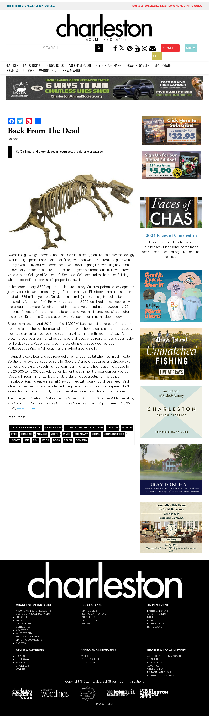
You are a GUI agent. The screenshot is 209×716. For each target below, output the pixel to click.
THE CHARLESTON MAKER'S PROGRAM (31, 6)
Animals (42, 434)
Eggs (45, 440)
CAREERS (21, 643)
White (54, 434)
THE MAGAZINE (72, 70)
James (66, 434)
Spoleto (81, 440)
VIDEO (84, 656)
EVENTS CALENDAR (157, 610)
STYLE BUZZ (22, 665)
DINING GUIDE (89, 610)
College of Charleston (25, 427)
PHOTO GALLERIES (91, 659)
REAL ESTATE (162, 64)
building (26, 434)
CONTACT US (23, 627)
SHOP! (190, 48)
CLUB (156, 56)
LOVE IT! (20, 669)
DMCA (109, 704)
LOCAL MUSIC (89, 662)
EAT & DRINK (31, 64)
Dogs (56, 440)
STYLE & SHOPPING (108, 64)
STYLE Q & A (22, 659)
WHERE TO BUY (24, 633)
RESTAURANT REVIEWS (93, 614)
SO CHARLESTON (80, 64)
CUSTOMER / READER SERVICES (33, 614)
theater (112, 427)
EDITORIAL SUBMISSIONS (29, 640)
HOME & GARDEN (137, 64)
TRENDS (20, 656)
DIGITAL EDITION (25, 623)
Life (26, 440)
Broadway (81, 434)
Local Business (114, 434)
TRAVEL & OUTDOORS (20, 70)
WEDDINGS (47, 70)
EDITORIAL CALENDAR (28, 636)
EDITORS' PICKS (155, 623)
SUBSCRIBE (170, 48)
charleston (53, 427)
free (14, 434)
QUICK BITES (88, 617)
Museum (127, 427)
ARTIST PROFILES (156, 614)
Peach (68, 440)
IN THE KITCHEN (90, 620)
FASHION (20, 662)
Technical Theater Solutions (84, 427)
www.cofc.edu (27, 408)
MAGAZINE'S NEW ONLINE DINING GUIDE (167, 6)
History (15, 440)
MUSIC (150, 617)
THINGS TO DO (54, 64)
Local (96, 434)
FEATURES (12, 64)
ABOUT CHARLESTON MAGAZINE (33, 610)
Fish (35, 440)
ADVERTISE (22, 630)
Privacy (100, 704)
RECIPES (85, 623)
